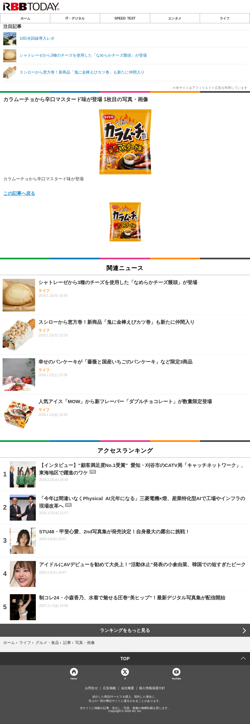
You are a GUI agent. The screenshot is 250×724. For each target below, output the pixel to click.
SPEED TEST (125, 18)
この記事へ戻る (19, 193)
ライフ (224, 18)
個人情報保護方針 (152, 688)
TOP (125, 658)
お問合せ (91, 688)
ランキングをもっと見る (125, 630)
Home (74, 678)
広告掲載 (109, 688)
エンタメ (174, 18)
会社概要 (127, 688)
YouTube (176, 678)
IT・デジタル (75, 18)
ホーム (25, 18)
